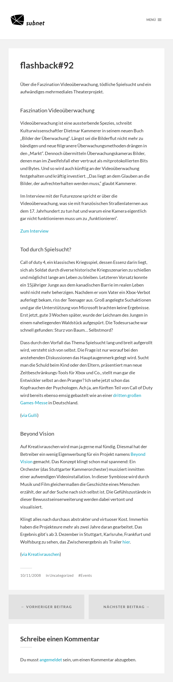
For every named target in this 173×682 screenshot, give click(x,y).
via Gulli (29, 415)
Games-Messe (34, 402)
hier (126, 542)
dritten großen (127, 395)
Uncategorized (61, 575)
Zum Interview (34, 231)
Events (86, 575)
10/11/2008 (30, 575)
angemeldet (50, 659)
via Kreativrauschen (40, 554)
